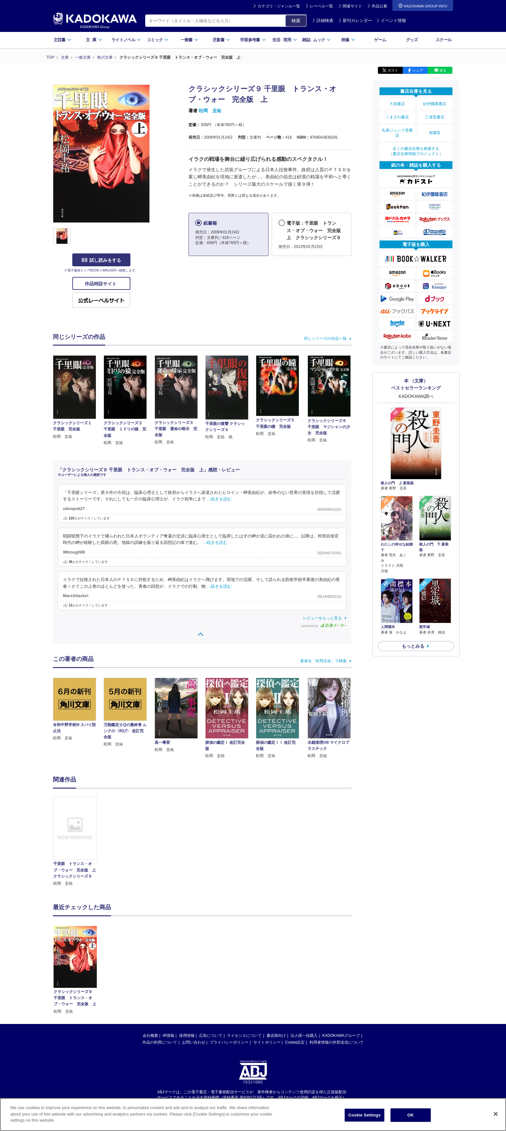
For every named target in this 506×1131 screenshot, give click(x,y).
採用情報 (187, 973)
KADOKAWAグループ (341, 973)
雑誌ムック (316, 39)
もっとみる (413, 646)
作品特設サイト (101, 283)
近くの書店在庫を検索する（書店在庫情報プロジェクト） (416, 151)
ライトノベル (126, 39)
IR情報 (168, 973)
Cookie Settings (365, 1119)
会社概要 (150, 973)
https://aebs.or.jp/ (230, 1041)
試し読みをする (101, 260)
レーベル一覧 (321, 6)
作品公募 (379, 6)
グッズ (412, 39)
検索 (295, 20)
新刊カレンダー (355, 20)
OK (410, 1119)
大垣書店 (397, 104)
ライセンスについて (244, 973)
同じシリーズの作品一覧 (325, 338)
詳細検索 (322, 20)
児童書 (221, 39)
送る (442, 70)
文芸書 (62, 39)
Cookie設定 (295, 980)
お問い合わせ (193, 980)
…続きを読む (219, 499)
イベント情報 (391, 20)
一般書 (189, 39)
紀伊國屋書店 (434, 104)
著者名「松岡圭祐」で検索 (323, 661)
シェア (417, 70)
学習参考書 (253, 39)
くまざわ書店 (397, 117)
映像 (348, 39)
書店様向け (276, 973)
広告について (210, 973)
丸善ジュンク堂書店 (397, 133)
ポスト (393, 70)
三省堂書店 (434, 117)
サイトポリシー (266, 980)
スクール (443, 39)
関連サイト (352, 6)
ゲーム (380, 39)
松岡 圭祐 (210, 110)
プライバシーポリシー (229, 980)
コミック (157, 39)
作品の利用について (159, 980)
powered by (324, 626)
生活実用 (284, 39)
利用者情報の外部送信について (336, 980)
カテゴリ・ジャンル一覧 (279, 6)
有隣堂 (434, 133)
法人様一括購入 (304, 973)
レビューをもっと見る (322, 618)
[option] (78, 842)
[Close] (496, 1118)
